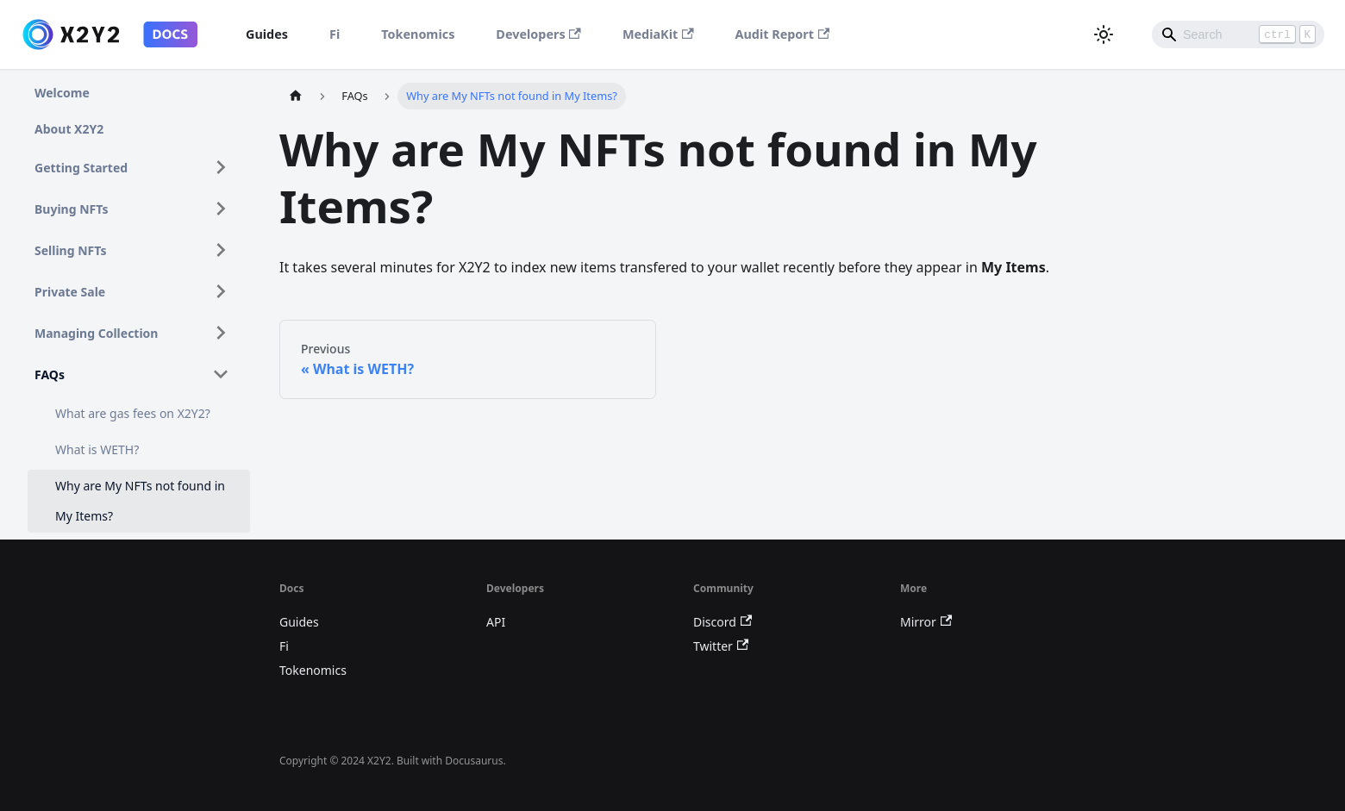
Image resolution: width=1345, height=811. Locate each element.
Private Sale (69, 292)
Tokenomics (417, 34)
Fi (334, 34)
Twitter (720, 646)
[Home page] (295, 96)
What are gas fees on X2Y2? (132, 413)
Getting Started (81, 167)
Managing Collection (96, 333)
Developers (538, 34)
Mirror (926, 622)
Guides (267, 34)
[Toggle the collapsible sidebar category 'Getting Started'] (220, 167)
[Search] (1238, 34)
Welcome (62, 92)
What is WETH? (97, 449)
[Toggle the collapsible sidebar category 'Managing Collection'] (220, 333)
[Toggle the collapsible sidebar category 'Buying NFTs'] (220, 209)
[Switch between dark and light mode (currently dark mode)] (1103, 34)
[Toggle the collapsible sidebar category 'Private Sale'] (220, 291)
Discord (722, 622)
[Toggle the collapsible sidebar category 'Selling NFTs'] (220, 250)
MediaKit (658, 34)
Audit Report (782, 34)
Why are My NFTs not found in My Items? (140, 500)
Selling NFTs (70, 250)
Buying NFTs (71, 209)
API (495, 622)
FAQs (49, 374)
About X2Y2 (68, 129)
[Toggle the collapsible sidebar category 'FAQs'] (220, 374)
